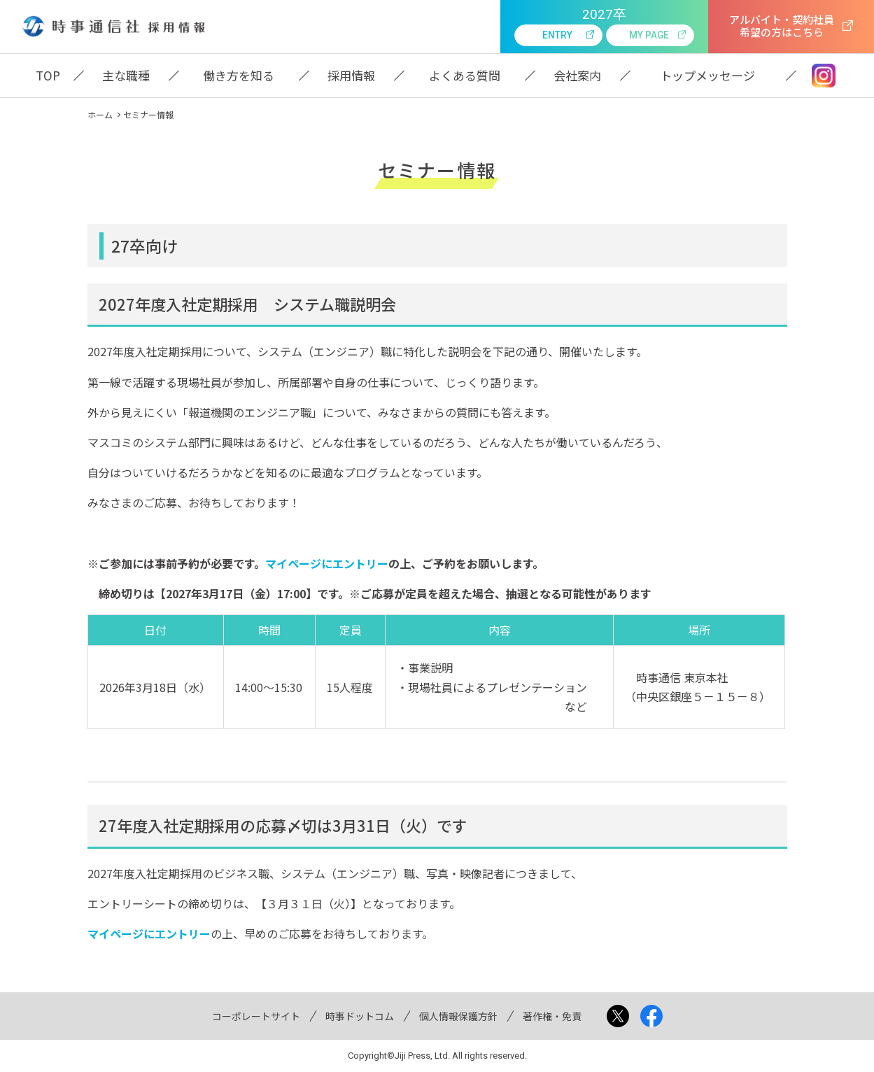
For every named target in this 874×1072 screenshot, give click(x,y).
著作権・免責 (552, 1016)
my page (649, 35)
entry (557, 35)
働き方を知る (238, 75)
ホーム (100, 114)
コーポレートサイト (256, 1016)
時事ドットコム (359, 1016)
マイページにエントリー (326, 563)
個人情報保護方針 (458, 1016)
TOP (48, 75)
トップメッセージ (707, 75)
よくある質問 (464, 75)
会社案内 (577, 75)
